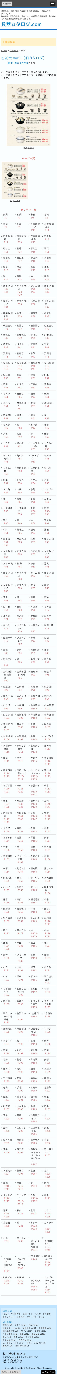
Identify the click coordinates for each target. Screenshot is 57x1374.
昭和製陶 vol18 (29, 1328)
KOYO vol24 (26, 1331)
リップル (48, 491)
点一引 (34, 888)
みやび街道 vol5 (10, 1334)
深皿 (34, 968)
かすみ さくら (8, 303)
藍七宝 (34, 1052)
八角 (5, 435)
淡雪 (33, 599)
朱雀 (33, 216)
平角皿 (47, 457)
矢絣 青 (34, 688)
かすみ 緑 (35, 288)
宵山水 (47, 259)
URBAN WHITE (48, 1261)
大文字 (34, 759)
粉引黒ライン (35, 1118)
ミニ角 (6, 491)
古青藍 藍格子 (35, 239)
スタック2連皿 (35, 1004)
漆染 (46, 651)
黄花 (20, 879)
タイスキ (7, 1198)
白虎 (5, 216)
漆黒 (46, 268)
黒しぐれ (48, 870)
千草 (46, 345)
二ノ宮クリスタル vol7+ (13, 1343)
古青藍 (47, 237)
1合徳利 (35, 1015)
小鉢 (5, 531)
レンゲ (47, 1030)
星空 (20, 759)
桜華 (5, 268)
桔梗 (33, 417)
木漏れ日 (21, 540)
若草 (19, 608)
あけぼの (21, 816)
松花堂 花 (8, 365)
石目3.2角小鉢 (7, 458)
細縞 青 (48, 673)
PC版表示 (7, 3)
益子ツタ (35, 879)
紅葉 (19, 376)
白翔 (34, 1198)
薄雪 (6, 901)
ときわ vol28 (40, 1331)
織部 (6, 759)
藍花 (20, 1061)
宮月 (48, 1173)
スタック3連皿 (48, 1004)
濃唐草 (6, 910)
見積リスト (28, 1314)
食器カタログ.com (21, 24)
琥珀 (46, 599)
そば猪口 (21, 1030)
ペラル (20, 345)
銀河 (48, 803)
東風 (20, 788)
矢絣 (34, 725)
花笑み (34, 386)
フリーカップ (21, 957)
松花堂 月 (35, 365)
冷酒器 (6, 1224)
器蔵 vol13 (24, 1334)
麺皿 (6, 932)
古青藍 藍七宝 (35, 226)
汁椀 (46, 531)
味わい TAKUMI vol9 (36, 1343)
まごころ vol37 (38, 1334)
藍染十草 (7, 639)
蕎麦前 (6, 541)
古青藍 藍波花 (49, 226)
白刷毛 (20, 1141)
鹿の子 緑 (35, 697)
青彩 (6, 1213)
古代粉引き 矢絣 (21, 674)
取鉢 (47, 944)
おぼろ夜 (7, 839)
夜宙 (20, 830)
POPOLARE (36, 1285)
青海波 (47, 386)
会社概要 (47, 1314)
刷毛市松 (7, 879)
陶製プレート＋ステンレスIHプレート (36, 1157)
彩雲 (34, 839)
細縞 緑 (7, 688)
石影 (6, 1239)
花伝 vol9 (14, 50)
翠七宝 (34, 250)
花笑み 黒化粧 (8, 316)
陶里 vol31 (18, 1337)
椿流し (6, 336)
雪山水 (34, 259)
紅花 (19, 250)
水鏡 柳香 (22, 738)
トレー (34, 1225)
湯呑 (6, 956)
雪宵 (48, 816)
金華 (34, 816)
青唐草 (47, 1089)
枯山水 (6, 259)
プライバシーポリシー (37, 1317)
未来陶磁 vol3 (45, 1328)
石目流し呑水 (48, 979)
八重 (19, 435)
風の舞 (20, 617)
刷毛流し (21, 870)
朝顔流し (35, 315)
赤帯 (33, 639)
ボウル (47, 968)
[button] (52, 4)
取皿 (34, 944)
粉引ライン (35, 790)
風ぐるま (21, 1098)
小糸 (47, 901)
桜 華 (19, 565)
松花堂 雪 (49, 365)
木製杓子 (7, 1172)
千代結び (7, 1080)
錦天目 (47, 848)
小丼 (48, 933)
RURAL (20, 1280)
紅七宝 (6, 250)
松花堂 (6, 376)
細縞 (33, 395)
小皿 (6, 968)
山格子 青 (49, 707)
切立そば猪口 (35, 1031)
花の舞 (47, 608)
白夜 (34, 830)
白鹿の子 (35, 858)
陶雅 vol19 (8, 1325)
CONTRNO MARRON (8, 1265)
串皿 (20, 944)
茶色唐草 (48, 879)
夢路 (33, 500)
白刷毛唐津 (7, 817)
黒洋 (5, 651)
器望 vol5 (7, 1337)
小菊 (33, 491)
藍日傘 (47, 661)
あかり (6, 627)
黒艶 (6, 1185)
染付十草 (35, 661)
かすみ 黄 (22, 302)
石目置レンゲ (7, 991)
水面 (20, 1185)
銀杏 (33, 376)
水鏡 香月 (8, 738)
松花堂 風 (22, 365)
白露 (47, 830)
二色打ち (21, 1129)
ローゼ (6, 608)
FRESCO (7, 1280)
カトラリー (48, 1227)
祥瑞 (34, 910)
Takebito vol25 (22, 1345)
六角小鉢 (21, 469)
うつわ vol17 (21, 1325)
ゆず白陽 (7, 773)
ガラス (6, 445)
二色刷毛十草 (35, 1130)
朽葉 (6, 848)
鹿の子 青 (22, 697)
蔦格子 (34, 1089)
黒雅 (34, 738)
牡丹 (20, 1052)
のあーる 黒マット (22, 774)
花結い (47, 1080)
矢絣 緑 (48, 688)
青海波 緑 (49, 716)
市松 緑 (20, 707)
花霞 (19, 225)
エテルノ (21, 1239)
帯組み (47, 1070)
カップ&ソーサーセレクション (49, 1285)
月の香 (34, 608)
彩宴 (47, 510)
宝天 (34, 1212)
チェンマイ (21, 1199)
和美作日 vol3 (25, 1340)
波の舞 (6, 617)
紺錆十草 (48, 627)
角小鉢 (20, 457)
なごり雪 (7, 788)
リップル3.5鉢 (35, 446)
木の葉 (34, 426)
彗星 (6, 803)
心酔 (33, 540)
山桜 (19, 491)
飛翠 (47, 839)
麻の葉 (47, 725)
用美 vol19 (8, 1345)
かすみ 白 (8, 288)
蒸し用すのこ (48, 1152)
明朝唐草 (21, 919)
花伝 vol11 (34, 1325)
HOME (4, 50)
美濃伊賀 (7, 858)
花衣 (20, 1080)
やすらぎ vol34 (10, 1340)
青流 (46, 216)
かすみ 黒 (49, 288)
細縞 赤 (34, 673)
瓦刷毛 (6, 355)
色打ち (20, 888)
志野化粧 (35, 651)
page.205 (28, 147)
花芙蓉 (6, 426)
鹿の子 (6, 1070)
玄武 (19, 216)
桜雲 (46, 426)
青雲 (20, 839)
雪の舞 (34, 617)
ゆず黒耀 (48, 760)
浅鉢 (47, 956)
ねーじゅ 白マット (35, 774)
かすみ (20, 386)
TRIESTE (35, 1258)
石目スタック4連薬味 (7, 1018)
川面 (34, 848)
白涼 (19, 268)
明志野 (20, 803)
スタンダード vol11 (12, 1328)
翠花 (46, 250)
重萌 (5, 225)
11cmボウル (35, 458)
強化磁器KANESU (11, 1331)
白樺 (47, 858)
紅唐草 (34, 345)
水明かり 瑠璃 (21, 748)
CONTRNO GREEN (21, 1264)
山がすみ (35, 803)
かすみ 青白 (22, 290)
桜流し (20, 315)
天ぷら (47, 522)
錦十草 (34, 1098)
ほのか (47, 617)
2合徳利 (48, 1015)
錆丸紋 (34, 870)
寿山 (6, 1089)
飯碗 (33, 531)
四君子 (47, 910)
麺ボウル (21, 932)
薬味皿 (20, 531)
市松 (20, 1070)
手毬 (20, 1089)
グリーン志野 (21, 859)
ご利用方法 (16, 1314)
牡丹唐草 (7, 919)
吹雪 (48, 788)
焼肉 (47, 1184)
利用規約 (21, 1317)
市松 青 (7, 707)
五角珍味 (7, 509)
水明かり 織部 (7, 748)
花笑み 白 (35, 302)
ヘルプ (38, 1314)
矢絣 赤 (20, 688)
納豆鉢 (6, 1002)
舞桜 (46, 435)
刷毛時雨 (35, 901)
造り (5, 522)
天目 (20, 901)
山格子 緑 (8, 716)
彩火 (20, 1212)
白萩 (46, 639)
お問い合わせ (9, 1317)
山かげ (6, 888)
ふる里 (6, 830)
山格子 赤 (35, 707)
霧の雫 (47, 747)
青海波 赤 (22, 716)
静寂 (33, 268)
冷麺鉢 (48, 920)
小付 (20, 968)
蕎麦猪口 (7, 1030)
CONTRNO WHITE (35, 1245)
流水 (6, 1098)
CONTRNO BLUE (49, 1245)
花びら (6, 404)
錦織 (19, 278)
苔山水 (20, 259)
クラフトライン (21, 628)
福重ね (34, 1080)
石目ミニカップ (21, 991)
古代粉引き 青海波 (7, 676)
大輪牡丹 (21, 910)
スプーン (7, 1042)
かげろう (48, 738)
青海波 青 (35, 716)
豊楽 (33, 510)
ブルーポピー (21, 640)
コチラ (31, 63)
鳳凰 (47, 1196)
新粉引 (48, 773)
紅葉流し (48, 327)
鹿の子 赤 (8, 697)
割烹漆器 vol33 (32, 1337)
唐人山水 (35, 919)
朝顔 (46, 395)
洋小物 (20, 445)
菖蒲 (34, 1042)
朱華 (6, 870)
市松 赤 (48, 697)
